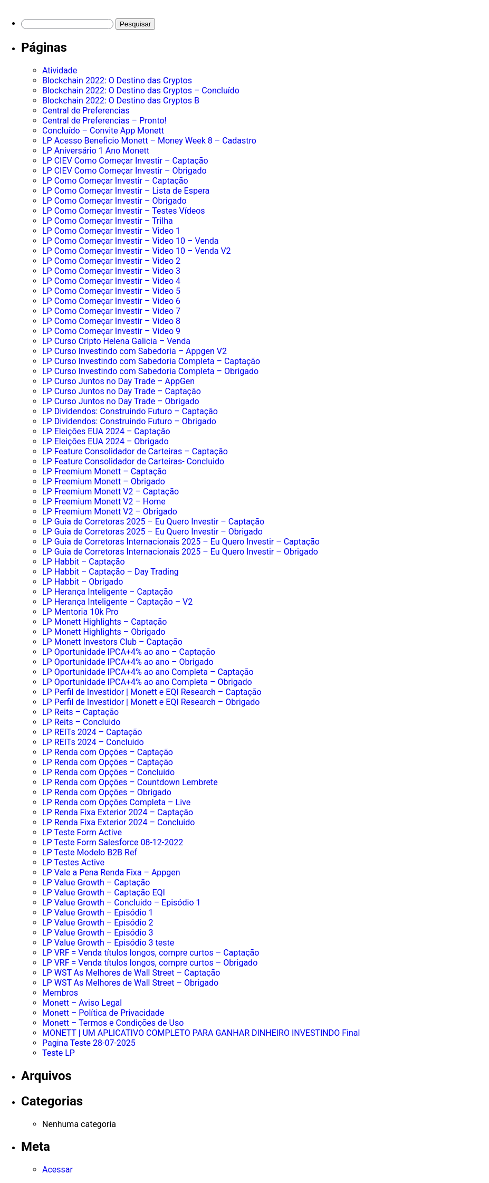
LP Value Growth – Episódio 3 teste (108, 943)
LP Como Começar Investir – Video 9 (111, 331)
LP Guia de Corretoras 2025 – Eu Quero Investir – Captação (153, 522)
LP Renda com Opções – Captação (107, 752)
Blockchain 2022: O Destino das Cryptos (117, 80)
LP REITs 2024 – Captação (92, 732)
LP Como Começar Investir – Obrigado (114, 201)
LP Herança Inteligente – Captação (107, 592)
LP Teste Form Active (82, 832)
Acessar (57, 1170)
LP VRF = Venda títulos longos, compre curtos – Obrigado (149, 963)
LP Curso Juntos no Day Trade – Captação (121, 391)
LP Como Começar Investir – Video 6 (111, 301)
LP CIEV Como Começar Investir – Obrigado (124, 171)
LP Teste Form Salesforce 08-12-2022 (112, 842)
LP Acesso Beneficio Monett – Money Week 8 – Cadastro (149, 141)
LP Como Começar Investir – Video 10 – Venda (130, 241)
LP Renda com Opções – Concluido (108, 772)
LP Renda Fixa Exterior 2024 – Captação (117, 812)
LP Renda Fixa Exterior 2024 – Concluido (118, 822)
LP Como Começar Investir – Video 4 (111, 281)
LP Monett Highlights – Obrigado (103, 632)
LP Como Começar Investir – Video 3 (111, 271)
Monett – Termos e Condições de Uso (113, 1023)
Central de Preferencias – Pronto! (104, 121)
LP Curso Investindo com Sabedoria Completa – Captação (151, 361)
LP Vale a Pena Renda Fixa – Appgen (111, 872)
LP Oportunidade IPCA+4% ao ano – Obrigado (128, 662)
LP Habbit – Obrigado (82, 582)
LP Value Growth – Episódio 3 (98, 933)
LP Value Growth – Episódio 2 (98, 923)
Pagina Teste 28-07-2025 (89, 1043)
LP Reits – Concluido (81, 722)
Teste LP (58, 1053)
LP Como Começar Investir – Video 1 (111, 231)
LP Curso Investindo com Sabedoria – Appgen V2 (134, 351)
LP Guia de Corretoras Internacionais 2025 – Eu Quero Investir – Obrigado (180, 552)
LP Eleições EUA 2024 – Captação (106, 431)
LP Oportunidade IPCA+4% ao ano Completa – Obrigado (147, 682)
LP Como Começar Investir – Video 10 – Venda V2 (136, 251)
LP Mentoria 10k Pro (80, 612)
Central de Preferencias (86, 111)
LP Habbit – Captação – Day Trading (110, 572)
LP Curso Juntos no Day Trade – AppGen (118, 381)
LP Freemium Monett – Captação (104, 471)
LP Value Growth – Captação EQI (103, 893)
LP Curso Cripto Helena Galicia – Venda (116, 341)
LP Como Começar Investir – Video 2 (111, 261)
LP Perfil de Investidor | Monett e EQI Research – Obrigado (151, 702)
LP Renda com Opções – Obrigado (106, 792)
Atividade (59, 70)
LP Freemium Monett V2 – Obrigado (109, 512)
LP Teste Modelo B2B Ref (89, 852)
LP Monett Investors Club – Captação (112, 642)
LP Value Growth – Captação (96, 882)
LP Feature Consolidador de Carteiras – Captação (135, 451)
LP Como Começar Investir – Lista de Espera (125, 191)
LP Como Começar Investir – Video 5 (111, 291)
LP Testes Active (73, 862)
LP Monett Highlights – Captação (104, 622)
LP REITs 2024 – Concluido (93, 742)
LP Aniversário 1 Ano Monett (95, 151)
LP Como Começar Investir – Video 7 (111, 311)
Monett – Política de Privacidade (103, 1013)
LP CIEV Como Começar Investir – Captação (125, 161)
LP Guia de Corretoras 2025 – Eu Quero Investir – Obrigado (152, 532)
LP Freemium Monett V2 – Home (104, 502)
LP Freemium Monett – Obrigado (103, 481)
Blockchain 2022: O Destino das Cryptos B (120, 101)
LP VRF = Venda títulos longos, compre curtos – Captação (150, 953)
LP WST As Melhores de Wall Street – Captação (131, 973)
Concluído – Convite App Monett (103, 131)
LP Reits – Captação (80, 712)
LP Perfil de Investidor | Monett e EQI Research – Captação (152, 692)
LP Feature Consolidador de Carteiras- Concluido (133, 461)
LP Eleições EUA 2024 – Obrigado (105, 441)
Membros (60, 993)
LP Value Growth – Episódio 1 (98, 913)
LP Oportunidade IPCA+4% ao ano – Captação (128, 652)
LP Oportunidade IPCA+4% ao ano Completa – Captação (148, 672)
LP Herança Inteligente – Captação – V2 (117, 602)
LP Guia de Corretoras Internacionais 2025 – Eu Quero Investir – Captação (181, 542)
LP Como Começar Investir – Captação (115, 181)
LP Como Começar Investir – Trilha (107, 221)
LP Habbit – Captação (83, 562)
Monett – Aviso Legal (82, 1003)
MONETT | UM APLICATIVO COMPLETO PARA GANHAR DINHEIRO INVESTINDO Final (201, 1033)
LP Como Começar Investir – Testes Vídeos (123, 211)
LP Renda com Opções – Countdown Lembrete (130, 782)
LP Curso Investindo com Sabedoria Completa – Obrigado (150, 371)
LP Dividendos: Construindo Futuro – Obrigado (129, 421)
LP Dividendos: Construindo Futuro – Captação (130, 411)
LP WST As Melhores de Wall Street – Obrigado (130, 983)
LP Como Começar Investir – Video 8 (111, 321)
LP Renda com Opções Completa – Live (116, 802)
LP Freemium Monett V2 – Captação (110, 491)
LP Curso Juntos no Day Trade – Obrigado (120, 401)
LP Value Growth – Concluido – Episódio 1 (121, 903)
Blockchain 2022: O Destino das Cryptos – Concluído (140, 90)
